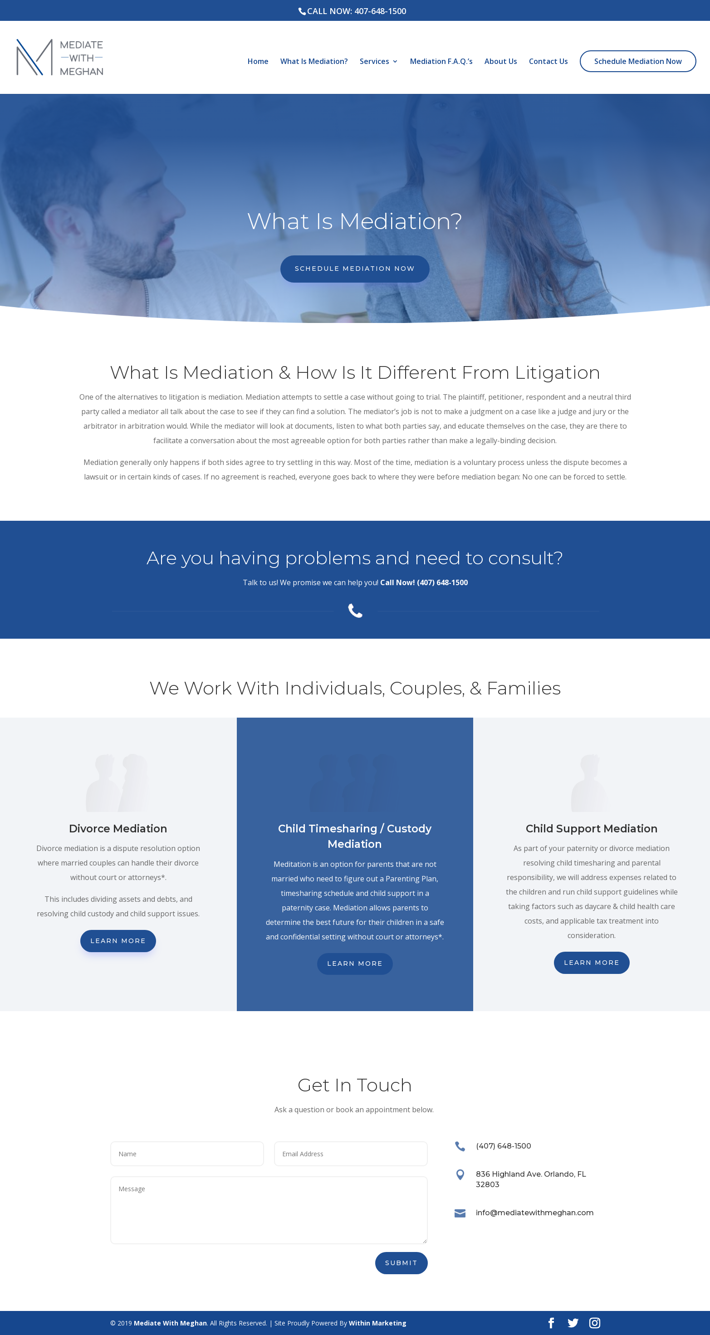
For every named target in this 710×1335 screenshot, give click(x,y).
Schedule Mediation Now (638, 61)
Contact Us (548, 62)
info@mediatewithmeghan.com (535, 1212)
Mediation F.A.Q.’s (441, 62)
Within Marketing (377, 1323)
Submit (401, 1263)
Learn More (118, 941)
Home (258, 62)
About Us (501, 62)
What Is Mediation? (314, 62)
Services (374, 62)
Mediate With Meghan (170, 1323)
